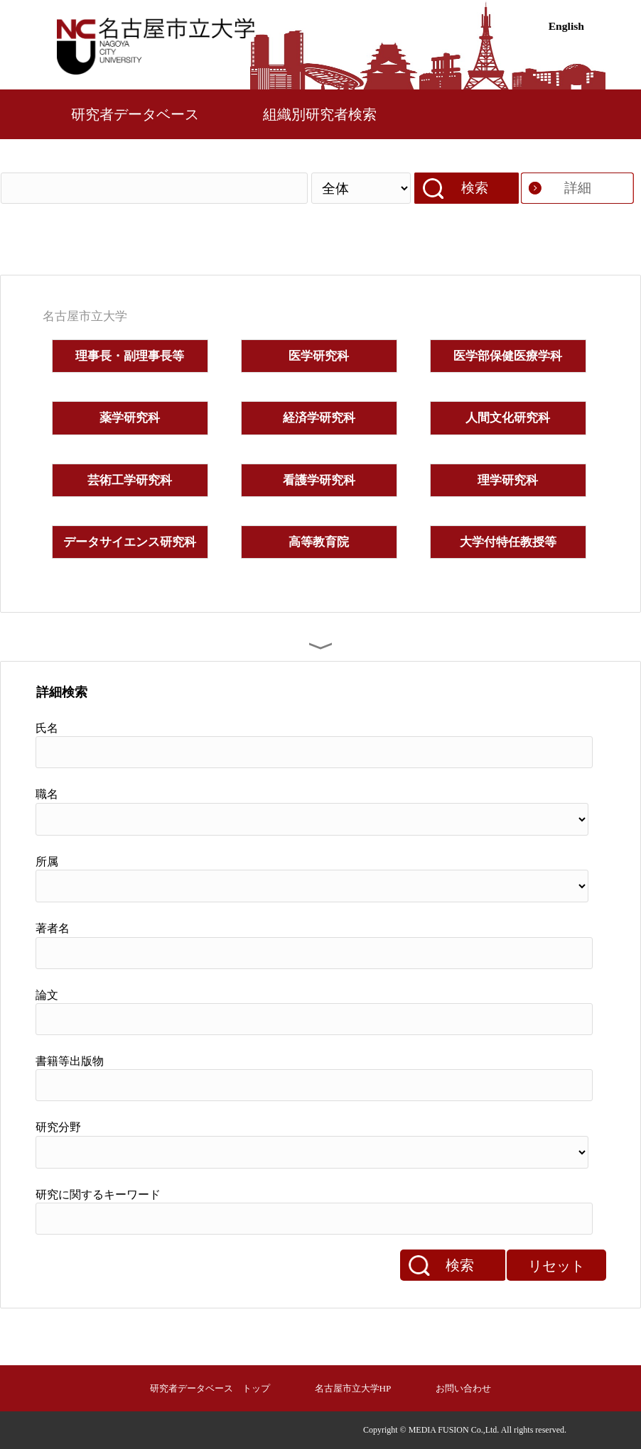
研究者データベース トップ (210, 1388)
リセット (556, 1266)
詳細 (577, 187)
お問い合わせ (463, 1388)
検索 (474, 187)
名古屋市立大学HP (353, 1388)
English (566, 26)
